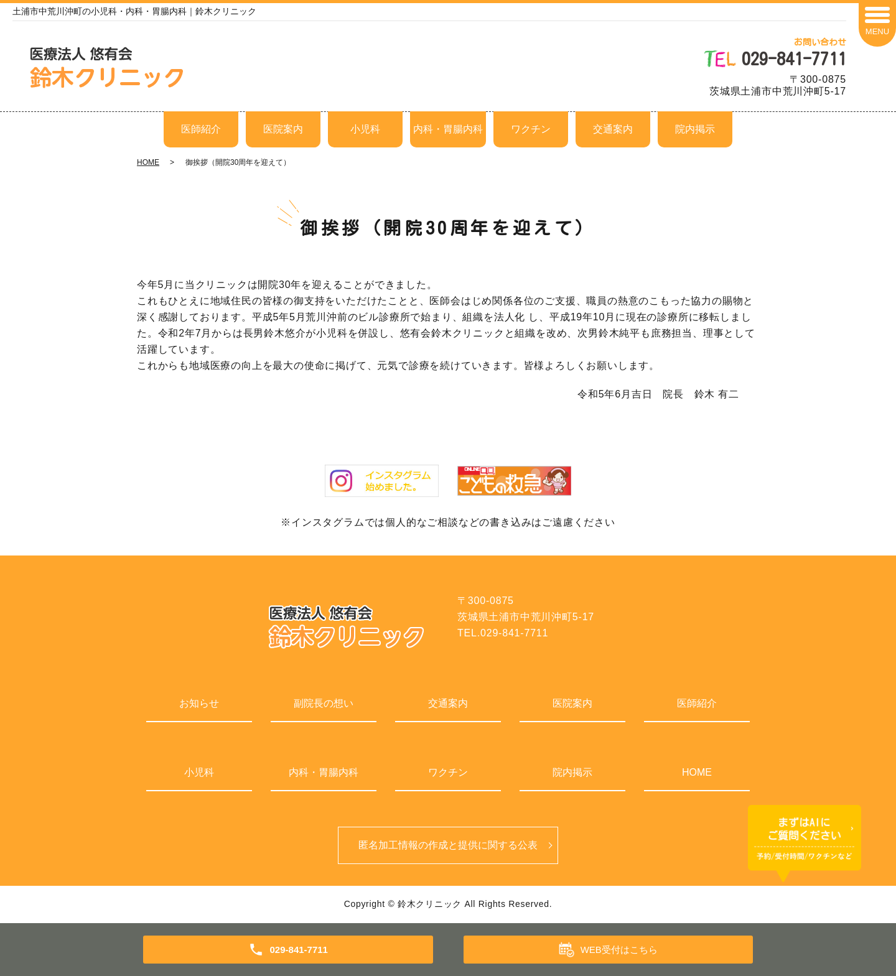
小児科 (365, 129)
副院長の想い (323, 703)
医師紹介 (201, 129)
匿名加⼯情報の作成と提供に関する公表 (448, 845)
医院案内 (283, 129)
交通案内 (613, 129)
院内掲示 (695, 129)
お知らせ (199, 703)
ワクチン (531, 129)
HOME (148, 162)
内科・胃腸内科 (448, 129)
